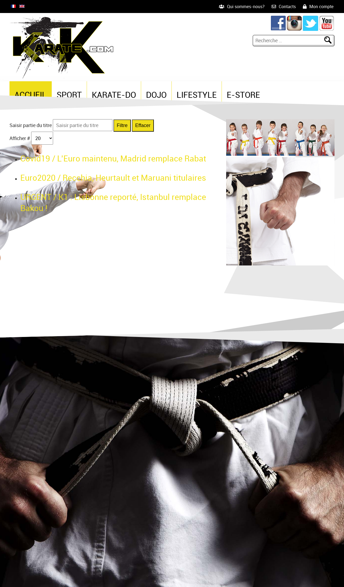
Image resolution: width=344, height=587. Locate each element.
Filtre (122, 125)
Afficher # (20, 138)
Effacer (143, 125)
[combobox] (289, 40)
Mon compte (321, 6)
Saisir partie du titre (31, 125)
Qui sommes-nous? (246, 6)
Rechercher (330, 40)
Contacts (287, 6)
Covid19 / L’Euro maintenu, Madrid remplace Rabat (113, 158)
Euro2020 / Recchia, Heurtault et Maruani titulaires (113, 177)
